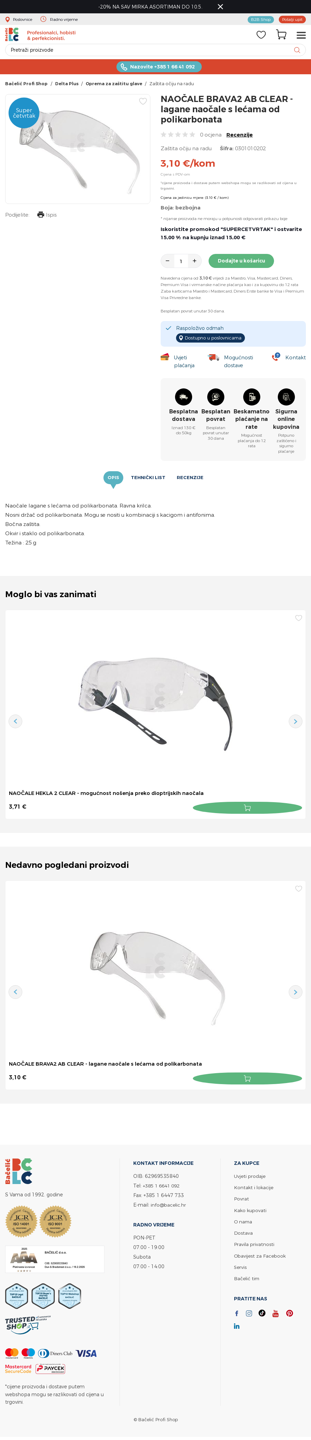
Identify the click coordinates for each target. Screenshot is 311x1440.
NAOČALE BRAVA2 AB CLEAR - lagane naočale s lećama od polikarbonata (111, 1065)
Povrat (241, 1199)
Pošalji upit (290, 20)
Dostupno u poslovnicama (216, 340)
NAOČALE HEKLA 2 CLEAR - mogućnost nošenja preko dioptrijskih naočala (112, 795)
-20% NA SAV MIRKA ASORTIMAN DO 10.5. (152, 7)
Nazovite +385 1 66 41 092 (162, 69)
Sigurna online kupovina (286, 421)
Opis (114, 480)
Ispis (45, 218)
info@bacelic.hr (169, 1205)
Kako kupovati (251, 1210)
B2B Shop (257, 20)
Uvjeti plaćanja (184, 363)
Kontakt (295, 359)
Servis (240, 1267)
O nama (243, 1222)
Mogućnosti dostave (239, 363)
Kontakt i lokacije (254, 1188)
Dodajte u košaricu (242, 264)
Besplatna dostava (183, 417)
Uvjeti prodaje (250, 1177)
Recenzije (239, 137)
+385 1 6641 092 (163, 1186)
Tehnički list (148, 480)
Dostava (243, 1233)
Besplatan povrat (215, 417)
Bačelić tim (247, 1278)
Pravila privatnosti (254, 1244)
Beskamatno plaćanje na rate (252, 421)
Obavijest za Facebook (260, 1256)
